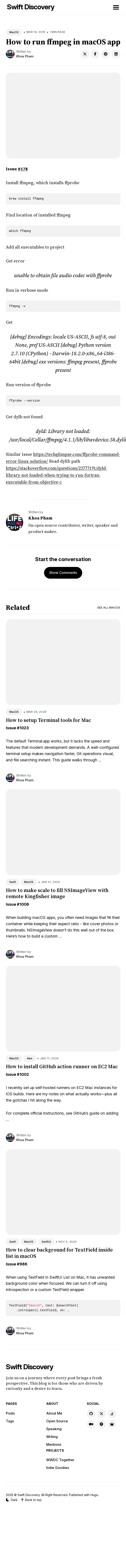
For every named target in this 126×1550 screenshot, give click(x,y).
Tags (10, 1421)
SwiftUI (46, 1241)
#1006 (23, 904)
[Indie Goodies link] (112, 1424)
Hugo (94, 1495)
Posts (10, 1413)
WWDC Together (60, 1460)
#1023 (23, 728)
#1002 (23, 1074)
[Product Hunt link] (101, 1424)
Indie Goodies (57, 1467)
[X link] (101, 1413)
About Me (54, 1413)
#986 (22, 1264)
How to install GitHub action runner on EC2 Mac (62, 1066)
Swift (12, 882)
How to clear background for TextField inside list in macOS (59, 1253)
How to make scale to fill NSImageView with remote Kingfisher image (57, 893)
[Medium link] (91, 1424)
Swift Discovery (30, 7)
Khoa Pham (24, 56)
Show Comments (63, 572)
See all (108, 607)
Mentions (53, 1444)
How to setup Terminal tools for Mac (48, 720)
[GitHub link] (91, 1413)
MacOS (14, 32)
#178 (23, 169)
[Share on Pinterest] (105, 54)
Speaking (54, 1429)
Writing (52, 1436)
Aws (29, 1058)
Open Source (57, 1421)
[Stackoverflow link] (112, 1413)
